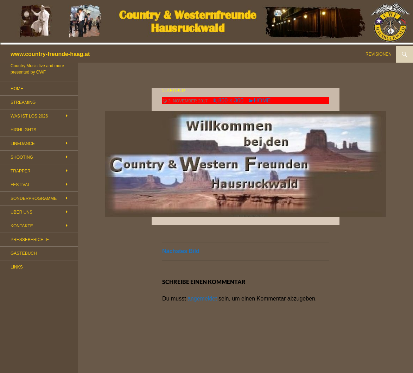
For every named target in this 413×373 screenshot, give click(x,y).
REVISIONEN (379, 54)
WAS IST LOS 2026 (29, 116)
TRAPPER (21, 171)
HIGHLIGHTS (23, 129)
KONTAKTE (22, 225)
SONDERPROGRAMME (34, 198)
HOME (262, 100)
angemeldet (202, 299)
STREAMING (23, 102)
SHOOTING (22, 157)
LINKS (17, 267)
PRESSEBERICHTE (30, 239)
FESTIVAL (20, 184)
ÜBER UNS (21, 212)
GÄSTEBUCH (24, 253)
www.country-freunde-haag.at (50, 54)
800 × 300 (230, 100)
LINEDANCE (23, 143)
